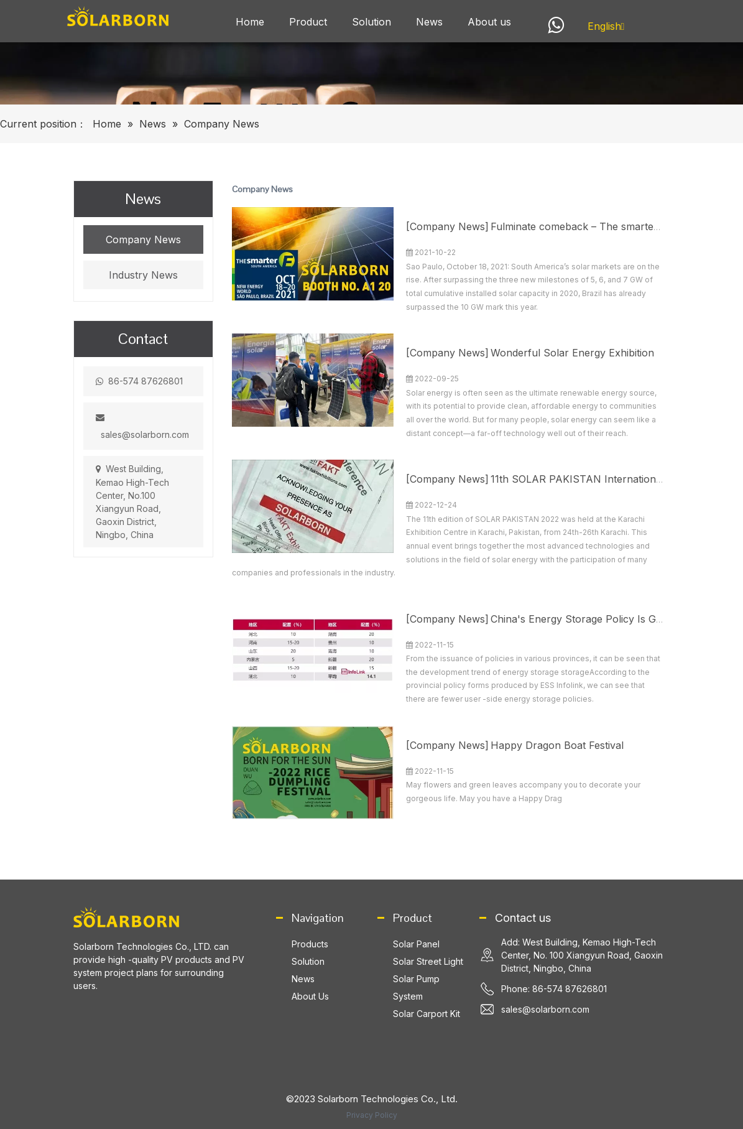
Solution (308, 961)
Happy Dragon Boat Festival (557, 745)
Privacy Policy (371, 1115)
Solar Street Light (428, 961)
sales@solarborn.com (145, 434)
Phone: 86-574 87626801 (554, 988)
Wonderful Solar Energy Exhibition (572, 352)
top (717, 1075)
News (303, 978)
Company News (143, 239)
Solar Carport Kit (426, 1013)
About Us (310, 996)
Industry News (143, 275)
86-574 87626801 (145, 381)
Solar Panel (416, 944)
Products (310, 944)
